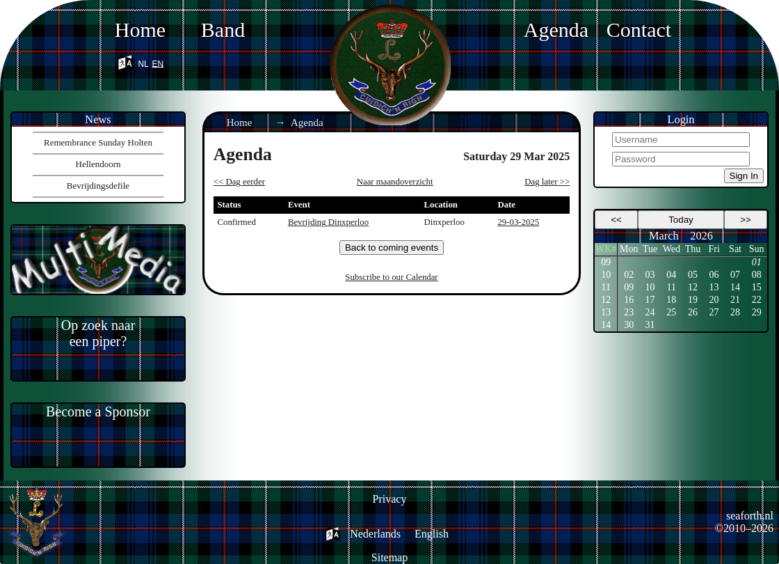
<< (616, 219)
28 (735, 312)
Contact (639, 29)
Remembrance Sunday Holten (98, 142)
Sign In (744, 176)
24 (650, 312)
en (158, 62)
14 (735, 287)
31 (650, 325)
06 (714, 274)
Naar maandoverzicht (395, 182)
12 (693, 287)
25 (671, 312)
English (432, 534)
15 (757, 287)
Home (140, 29)
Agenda (556, 29)
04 (671, 274)
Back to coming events (391, 247)
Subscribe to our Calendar (391, 277)
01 (757, 262)
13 (714, 287)
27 (714, 312)
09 (606, 262)
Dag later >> (547, 182)
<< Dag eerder (239, 182)
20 (714, 300)
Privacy (390, 499)
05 (693, 274)
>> (745, 219)
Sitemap (389, 557)
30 (629, 325)
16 (629, 300)
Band (223, 29)
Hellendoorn (98, 164)
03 (650, 274)
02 (629, 274)
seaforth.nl (749, 516)
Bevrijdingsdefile (98, 185)
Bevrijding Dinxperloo (328, 222)
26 (693, 312)
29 (757, 312)
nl (143, 62)
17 (650, 300)
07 (735, 274)
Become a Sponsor (98, 411)
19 (693, 300)
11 (605, 287)
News (98, 119)
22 (757, 300)
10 (606, 274)
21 (735, 300)
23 (629, 312)
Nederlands (375, 534)
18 (671, 300)
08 (757, 274)
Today (680, 219)
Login (680, 119)
